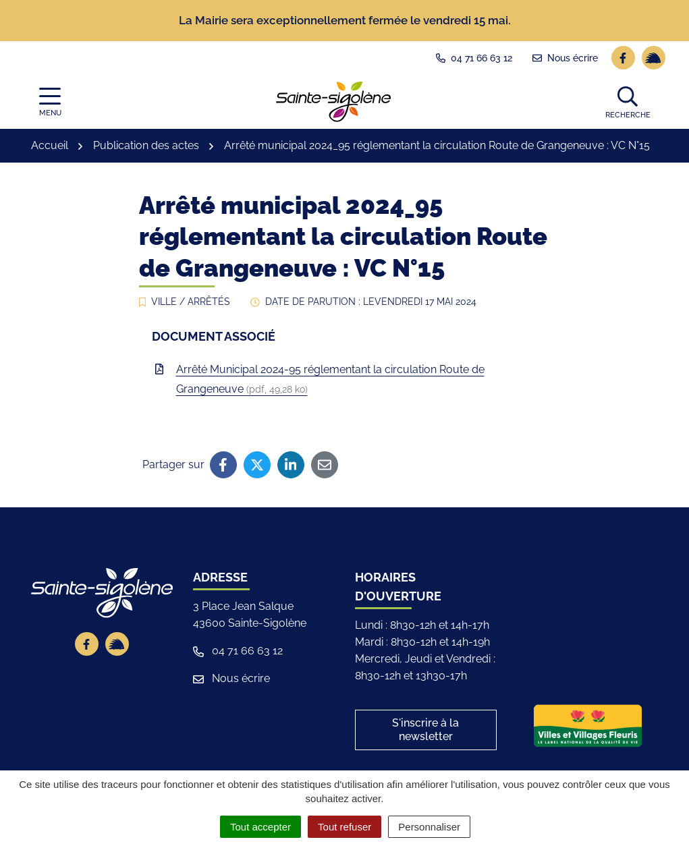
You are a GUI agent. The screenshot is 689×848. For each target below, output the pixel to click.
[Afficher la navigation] (50, 101)
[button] (628, 101)
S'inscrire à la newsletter (425, 729)
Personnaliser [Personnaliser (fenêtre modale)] (429, 826)
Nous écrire (231, 678)
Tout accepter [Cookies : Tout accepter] (260, 826)
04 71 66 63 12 (238, 650)
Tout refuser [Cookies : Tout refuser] (344, 826)
